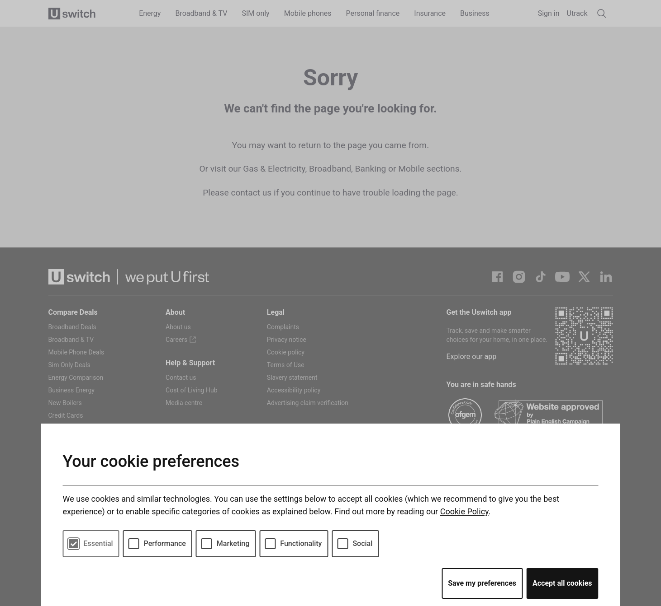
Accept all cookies (562, 583)
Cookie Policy (464, 511)
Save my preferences (482, 583)
